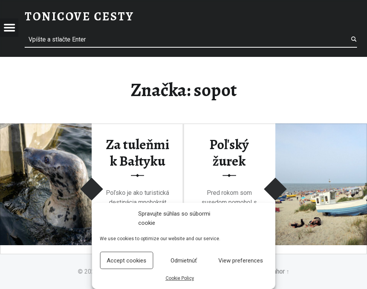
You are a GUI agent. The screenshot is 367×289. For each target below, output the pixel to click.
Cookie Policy (180, 278)
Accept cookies (126, 260)
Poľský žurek (229, 152)
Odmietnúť (184, 260)
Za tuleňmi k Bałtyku (137, 152)
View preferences (240, 260)
